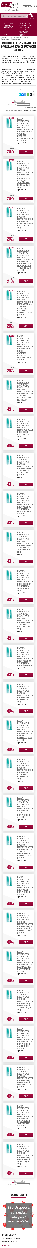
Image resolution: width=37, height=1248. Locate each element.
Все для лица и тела (10, 29)
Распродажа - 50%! (9, 21)
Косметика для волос (25, 25)
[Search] (14, 16)
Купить (26, 152)
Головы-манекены (24, 21)
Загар (5, 34)
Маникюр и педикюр (10, 32)
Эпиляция (22, 32)
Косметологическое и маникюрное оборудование (25, 30)
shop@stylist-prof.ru (12, 10)
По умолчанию (30, 111)
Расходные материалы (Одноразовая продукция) (23, 35)
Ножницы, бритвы (24, 23)
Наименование (11, 111)
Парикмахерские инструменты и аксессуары (9, 26)
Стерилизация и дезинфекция (24, 28)
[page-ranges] (23, 104)
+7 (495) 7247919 (29, 6)
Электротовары (8, 23)
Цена (20, 111)
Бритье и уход (8, 27)
